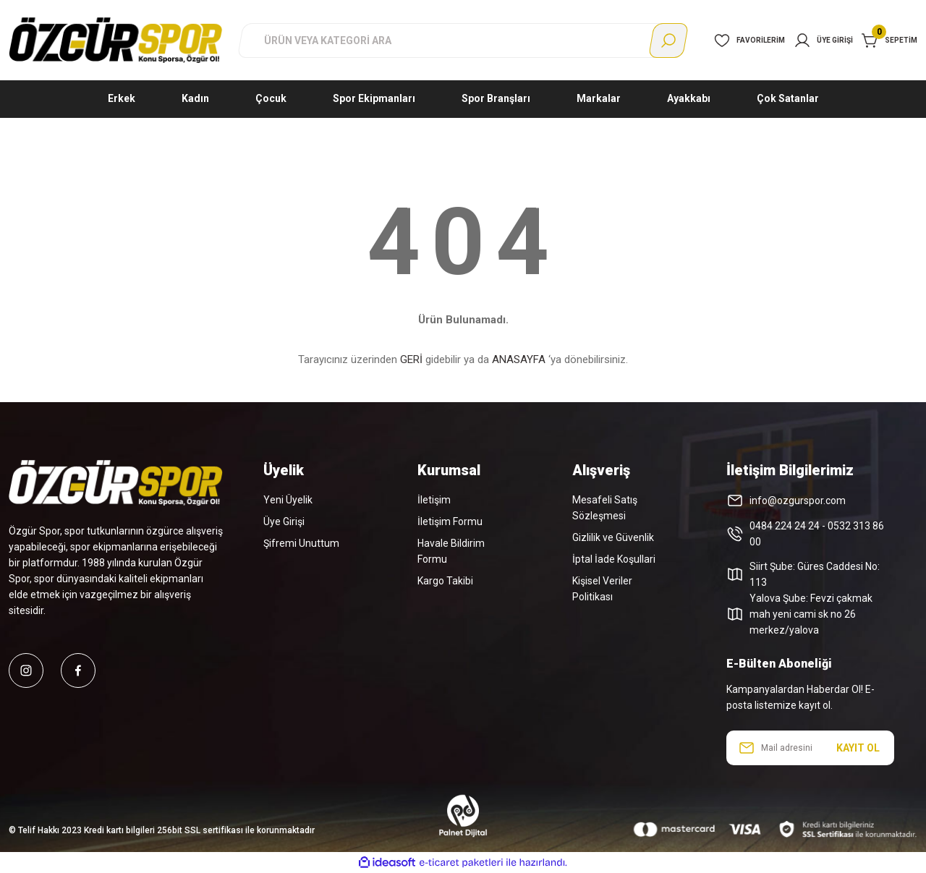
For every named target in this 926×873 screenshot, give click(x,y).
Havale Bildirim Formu (451, 551)
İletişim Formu (450, 521)
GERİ (411, 359)
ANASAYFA (518, 359)
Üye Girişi (284, 521)
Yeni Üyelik (288, 500)
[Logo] (116, 40)
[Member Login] (823, 40)
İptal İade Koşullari (613, 559)
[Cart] (889, 40)
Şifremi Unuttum (301, 543)
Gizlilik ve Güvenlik (613, 537)
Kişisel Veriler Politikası (602, 588)
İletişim (434, 500)
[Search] (463, 40)
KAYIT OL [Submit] (858, 748)
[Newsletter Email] (810, 748)
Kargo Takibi (445, 581)
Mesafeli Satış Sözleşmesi (604, 507)
